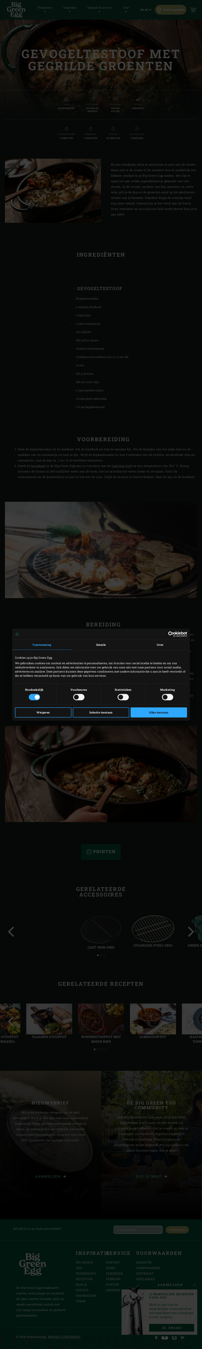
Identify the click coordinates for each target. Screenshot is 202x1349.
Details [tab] (101, 645)
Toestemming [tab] (41, 645)
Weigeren (43, 712)
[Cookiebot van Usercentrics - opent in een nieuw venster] (169, 634)
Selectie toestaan (101, 712)
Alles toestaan (158, 712)
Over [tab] (160, 645)
